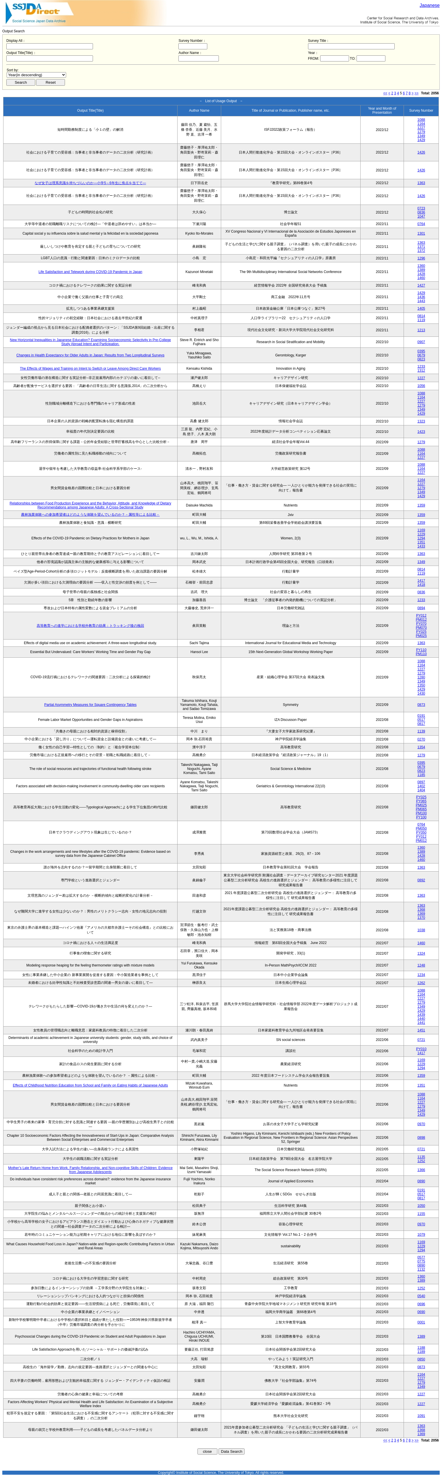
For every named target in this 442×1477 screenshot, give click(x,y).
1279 (421, 132)
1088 (421, 120)
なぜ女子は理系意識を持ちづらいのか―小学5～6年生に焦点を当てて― (90, 183)
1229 (421, 534)
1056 (421, 386)
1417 (421, 581)
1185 (421, 775)
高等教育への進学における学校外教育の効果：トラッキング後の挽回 (90, 626)
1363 (421, 183)
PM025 (421, 636)
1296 (421, 258)
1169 (421, 530)
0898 (421, 1138)
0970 (421, 1124)
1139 (421, 731)
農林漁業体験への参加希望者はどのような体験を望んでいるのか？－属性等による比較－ (90, 515)
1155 (421, 1214)
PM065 (421, 809)
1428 (421, 274)
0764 (421, 224)
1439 (421, 1015)
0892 (421, 880)
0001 (421, 1322)
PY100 (421, 817)
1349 (421, 136)
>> (417, 93)
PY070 (421, 624)
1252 (421, 1161)
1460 (421, 278)
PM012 (421, 620)
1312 (421, 371)
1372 (421, 251)
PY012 (421, 616)
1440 (421, 1019)
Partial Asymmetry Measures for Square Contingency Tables (90, 705)
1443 (421, 301)
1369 (421, 914)
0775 (421, 1261)
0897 (421, 782)
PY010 (421, 1049)
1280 (421, 677)
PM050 (421, 829)
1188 (421, 1348)
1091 (421, 1416)
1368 (421, 910)
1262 (421, 983)
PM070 (421, 628)
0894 (421, 608)
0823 (421, 359)
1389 (421, 270)
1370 (421, 918)
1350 (421, 685)
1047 (421, 216)
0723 (421, 208)
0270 (421, 739)
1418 (421, 585)
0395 (421, 351)
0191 (421, 716)
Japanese (430, 5)
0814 (421, 316)
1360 (421, 266)
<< (385, 93)
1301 (421, 233)
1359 (421, 505)
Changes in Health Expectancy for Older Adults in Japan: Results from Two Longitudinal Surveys (90, 355)
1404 (421, 790)
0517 (421, 720)
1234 (421, 975)
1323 (421, 421)
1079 (421, 1235)
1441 (421, 1023)
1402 (421, 786)
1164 (421, 124)
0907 (421, 342)
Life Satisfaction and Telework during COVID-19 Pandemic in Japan (90, 272)
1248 (421, 965)
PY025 (421, 632)
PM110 (421, 654)
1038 (421, 930)
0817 (421, 724)
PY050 (421, 833)
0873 (421, 705)
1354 (421, 747)
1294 (421, 538)
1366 (421, 1170)
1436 (421, 297)
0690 (421, 1312)
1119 (421, 320)
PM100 (421, 813)
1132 (421, 1269)
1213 (421, 330)
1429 (421, 140)
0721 (421, 1040)
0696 (421, 1304)
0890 (421, 1181)
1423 (421, 432)
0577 (421, 1257)
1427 (421, 285)
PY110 (421, 650)
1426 (421, 152)
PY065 (421, 801)
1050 (421, 1206)
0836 (421, 212)
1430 (421, 693)
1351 (421, 542)
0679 (421, 355)
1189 (421, 1352)
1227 (421, 128)
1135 (421, 1157)
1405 (421, 308)
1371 (421, 247)
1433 (421, 546)
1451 (421, 1030)
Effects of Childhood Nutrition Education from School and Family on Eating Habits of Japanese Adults (90, 1085)
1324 (421, 953)
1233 (421, 366)
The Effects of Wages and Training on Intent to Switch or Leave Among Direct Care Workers (90, 369)
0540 (421, 1296)
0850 (421, 1359)
